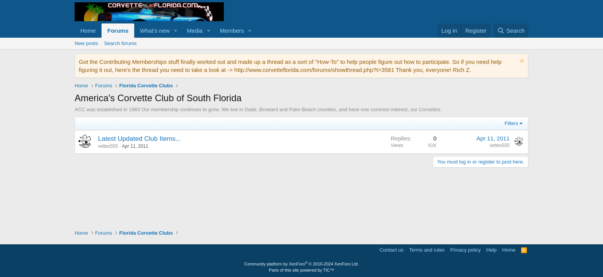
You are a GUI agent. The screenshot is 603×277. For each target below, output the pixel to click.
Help (491, 250)
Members (232, 30)
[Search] (510, 30)
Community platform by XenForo (301, 264)
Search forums (120, 43)
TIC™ (328, 270)
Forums (117, 30)
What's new (155, 30)
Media (195, 30)
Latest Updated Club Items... (139, 138)
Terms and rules (427, 250)
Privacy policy (465, 250)
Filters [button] (511, 123)
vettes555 (108, 146)
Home (88, 30)
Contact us (391, 250)
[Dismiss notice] (521, 62)
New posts (86, 43)
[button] (175, 30)
